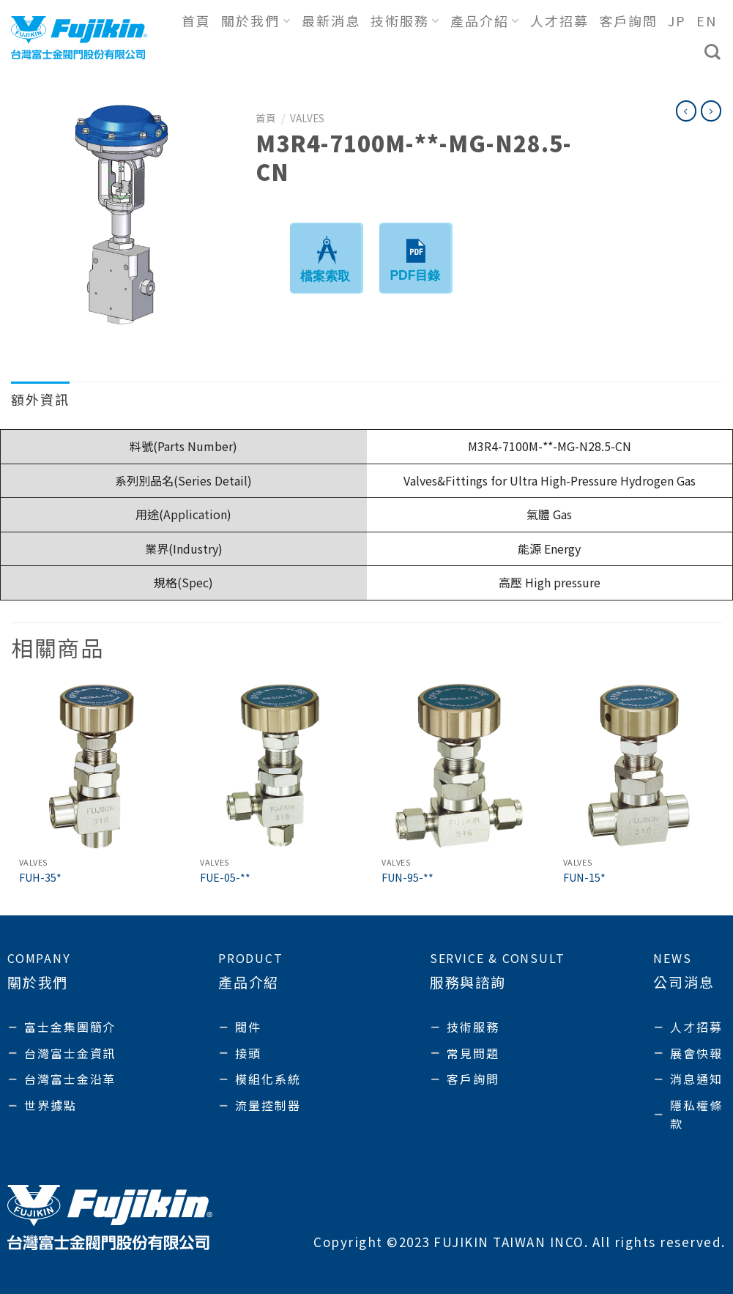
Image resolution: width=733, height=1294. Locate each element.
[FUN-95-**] (456, 766)
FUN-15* (584, 878)
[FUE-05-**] (276, 766)
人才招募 (559, 20)
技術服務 (405, 20)
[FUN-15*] (638, 766)
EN (706, 20)
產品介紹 (485, 20)
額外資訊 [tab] (40, 399)
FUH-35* (40, 878)
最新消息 (331, 20)
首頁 (196, 20)
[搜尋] (713, 52)
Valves (307, 118)
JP (677, 20)
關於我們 (256, 20)
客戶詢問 (628, 20)
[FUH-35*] (94, 766)
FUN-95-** (408, 878)
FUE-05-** (225, 878)
